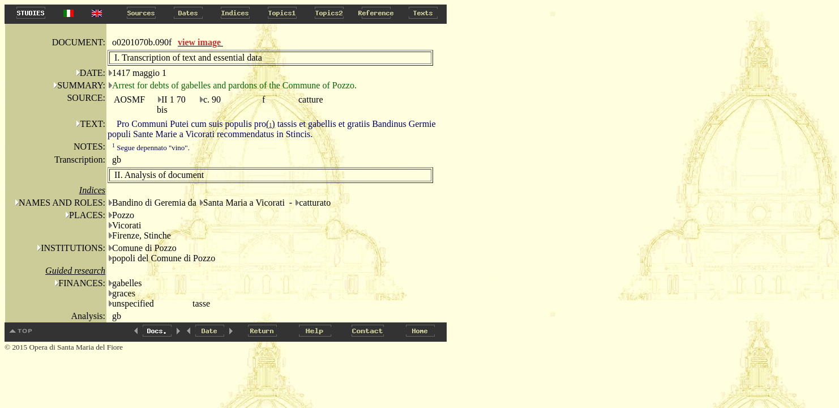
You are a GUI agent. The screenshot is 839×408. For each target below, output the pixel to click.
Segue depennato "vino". (151, 147)
